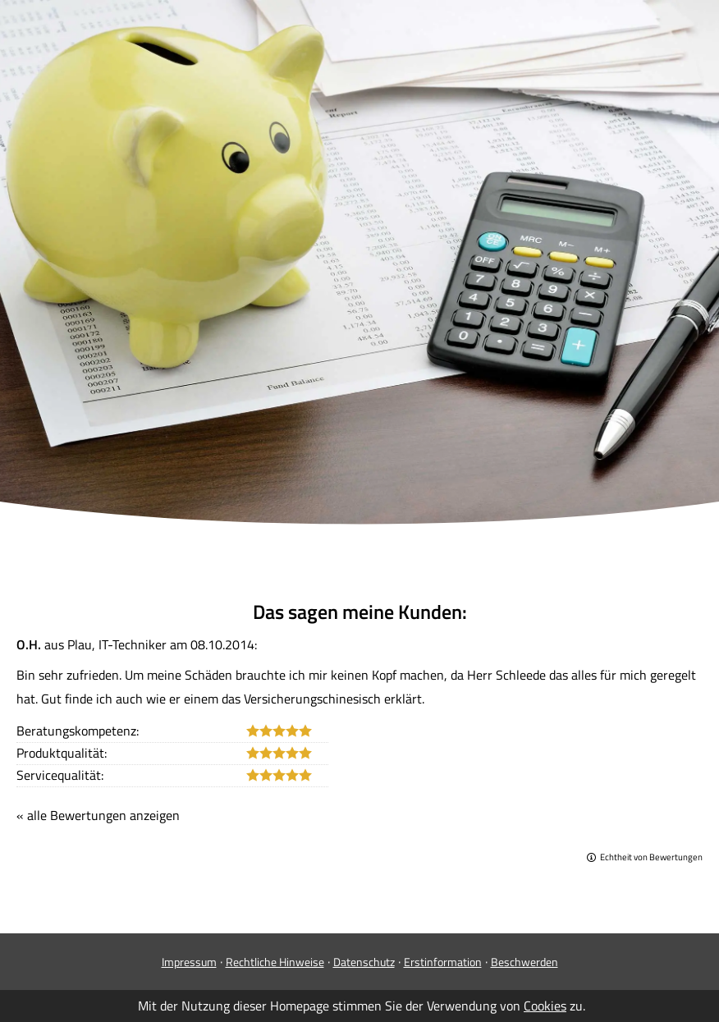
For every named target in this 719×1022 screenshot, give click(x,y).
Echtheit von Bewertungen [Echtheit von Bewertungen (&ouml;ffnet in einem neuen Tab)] (651, 857)
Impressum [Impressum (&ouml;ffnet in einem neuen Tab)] (189, 961)
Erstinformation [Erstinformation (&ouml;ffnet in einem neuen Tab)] (443, 961)
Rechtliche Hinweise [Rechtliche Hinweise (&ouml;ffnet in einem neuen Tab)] (275, 961)
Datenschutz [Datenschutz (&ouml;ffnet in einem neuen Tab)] (364, 961)
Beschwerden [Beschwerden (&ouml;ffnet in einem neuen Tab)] (524, 961)
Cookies (545, 1005)
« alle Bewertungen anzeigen (98, 815)
